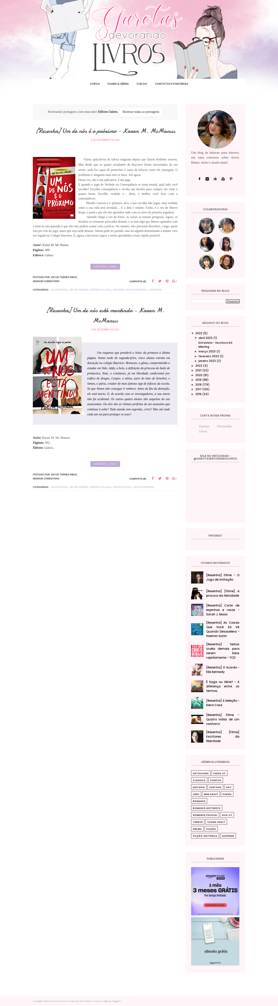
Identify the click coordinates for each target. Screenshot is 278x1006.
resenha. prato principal (130, 300)
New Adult (211, 794)
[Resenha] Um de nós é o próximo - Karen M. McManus (105, 136)
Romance (199, 801)
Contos (215, 780)
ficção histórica (205, 835)
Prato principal (143, 497)
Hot (229, 787)
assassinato (59, 300)
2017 (198, 389)
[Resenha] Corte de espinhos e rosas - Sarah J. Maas (223, 609)
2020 (198, 375)
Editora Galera (100, 300)
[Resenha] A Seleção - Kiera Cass (223, 703)
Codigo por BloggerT (111, 1001)
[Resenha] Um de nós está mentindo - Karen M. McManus (105, 325)
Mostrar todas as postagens (140, 112)
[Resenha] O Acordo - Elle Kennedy (223, 669)
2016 (198, 394)
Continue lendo (105, 277)
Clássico (199, 780)
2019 (198, 380)
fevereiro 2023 (208, 356)
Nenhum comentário (46, 291)
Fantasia (215, 787)
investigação (122, 497)
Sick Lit (227, 815)
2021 (198, 370)
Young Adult (216, 822)
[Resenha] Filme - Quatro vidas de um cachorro (223, 719)
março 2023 (207, 351)
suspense (155, 300)
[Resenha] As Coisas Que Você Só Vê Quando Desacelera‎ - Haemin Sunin (223, 629)
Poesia (227, 794)
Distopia (199, 787)
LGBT (196, 794)
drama (197, 828)
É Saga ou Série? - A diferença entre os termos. (223, 686)
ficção (211, 828)
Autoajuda (201, 773)
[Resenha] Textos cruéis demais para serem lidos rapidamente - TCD (223, 651)
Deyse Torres (79, 300)
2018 (198, 385)
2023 (198, 333)
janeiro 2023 (207, 361)
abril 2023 (205, 338)
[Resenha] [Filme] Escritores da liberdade (223, 736)
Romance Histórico (206, 808)
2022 (198, 366)
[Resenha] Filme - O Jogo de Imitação (223, 577)
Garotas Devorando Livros (55, 1001)
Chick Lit (219, 773)
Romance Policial (205, 815)
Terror (198, 822)
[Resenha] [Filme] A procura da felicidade (223, 593)
